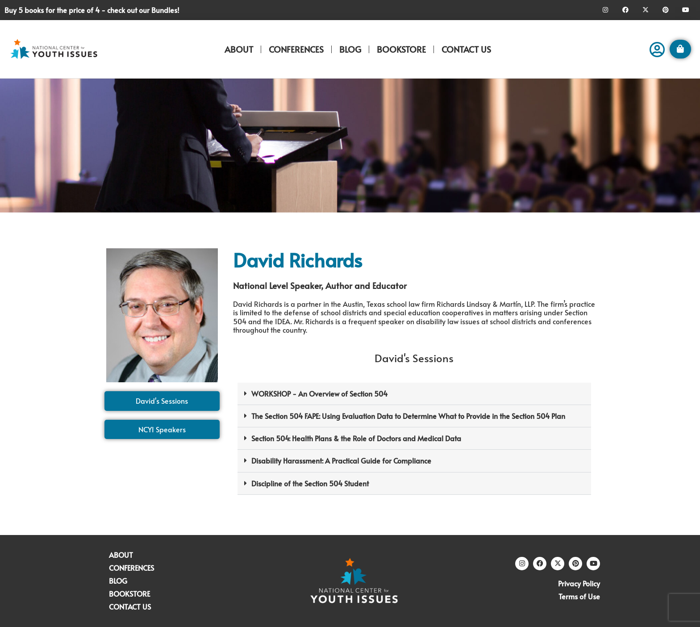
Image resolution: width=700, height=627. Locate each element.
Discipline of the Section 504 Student (310, 483)
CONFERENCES (296, 49)
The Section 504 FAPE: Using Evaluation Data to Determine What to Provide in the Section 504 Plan (408, 416)
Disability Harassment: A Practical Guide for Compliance (341, 460)
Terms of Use (579, 596)
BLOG (350, 49)
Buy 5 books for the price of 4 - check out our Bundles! (91, 10)
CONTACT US (466, 49)
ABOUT (239, 49)
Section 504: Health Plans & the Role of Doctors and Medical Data (356, 438)
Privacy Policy (579, 583)
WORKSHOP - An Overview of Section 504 (319, 393)
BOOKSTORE (401, 49)
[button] (414, 394)
